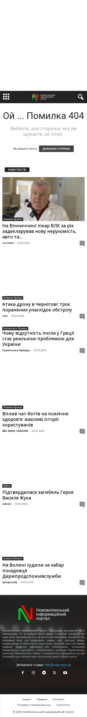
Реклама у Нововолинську (34, 705)
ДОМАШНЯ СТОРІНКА (56, 148)
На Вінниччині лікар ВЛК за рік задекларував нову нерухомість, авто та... (39, 231)
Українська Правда (15, 328)
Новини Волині (12, 558)
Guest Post (63, 705)
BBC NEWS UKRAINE (15, 431)
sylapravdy (9, 582)
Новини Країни (12, 219)
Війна (6, 485)
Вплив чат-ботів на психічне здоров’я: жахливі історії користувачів (35, 419)
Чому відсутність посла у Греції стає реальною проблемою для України (38, 338)
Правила (42, 699)
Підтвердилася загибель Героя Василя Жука (38, 495)
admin (6, 504)
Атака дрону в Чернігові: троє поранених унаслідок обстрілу (37, 307)
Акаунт (27, 699)
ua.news (8, 243)
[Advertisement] (43, 45)
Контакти (58, 699)
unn (5, 315)
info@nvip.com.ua (58, 665)
